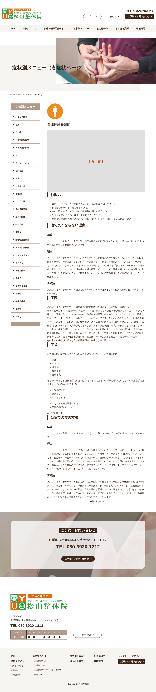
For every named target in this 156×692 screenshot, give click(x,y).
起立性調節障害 (22, 140)
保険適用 (140, 28)
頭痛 (17, 125)
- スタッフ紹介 (17, 666)
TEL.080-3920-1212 (78, 546)
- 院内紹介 (15, 670)
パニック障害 (21, 117)
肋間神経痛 (20, 217)
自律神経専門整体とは (55, 28)
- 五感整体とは (39, 661)
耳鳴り (18, 317)
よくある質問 (122, 28)
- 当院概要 (15, 675)
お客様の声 (102, 28)
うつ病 (18, 132)
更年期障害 (20, 271)
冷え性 (18, 294)
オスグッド (20, 263)
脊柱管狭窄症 (21, 209)
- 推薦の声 (37, 675)
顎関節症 (19, 171)
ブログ (91, 16)
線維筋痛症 (20, 301)
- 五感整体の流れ (40, 665)
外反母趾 (19, 224)
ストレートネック (23, 163)
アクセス (112, 16)
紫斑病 (18, 309)
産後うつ (19, 278)
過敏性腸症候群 (22, 240)
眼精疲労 (19, 194)
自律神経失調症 (22, 148)
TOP (13, 28)
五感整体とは (39, 656)
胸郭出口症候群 (22, 248)
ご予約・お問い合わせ (139, 16)
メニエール (20, 186)
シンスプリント (22, 255)
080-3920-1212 (143, 11)
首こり (18, 155)
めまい (18, 178)
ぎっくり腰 (20, 201)
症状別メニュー (81, 28)
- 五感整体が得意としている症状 (47, 670)
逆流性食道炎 (21, 286)
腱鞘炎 (18, 232)
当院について (29, 28)
